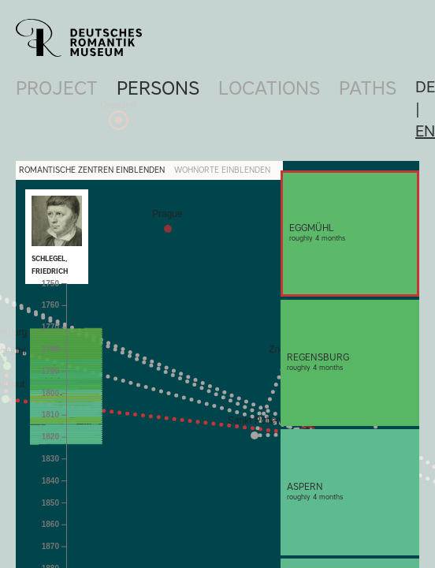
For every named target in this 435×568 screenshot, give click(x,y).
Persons (158, 88)
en (425, 130)
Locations (269, 88)
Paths (367, 88)
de (425, 86)
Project (57, 88)
